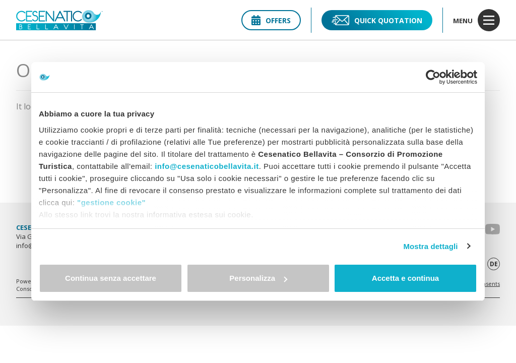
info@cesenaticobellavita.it (207, 166)
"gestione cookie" (111, 202)
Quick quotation (377, 20)
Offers (271, 20)
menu (476, 20)
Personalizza (258, 278)
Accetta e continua (405, 278)
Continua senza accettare (110, 278)
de (494, 264)
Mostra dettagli (430, 246)
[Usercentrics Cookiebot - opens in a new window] (433, 77)
